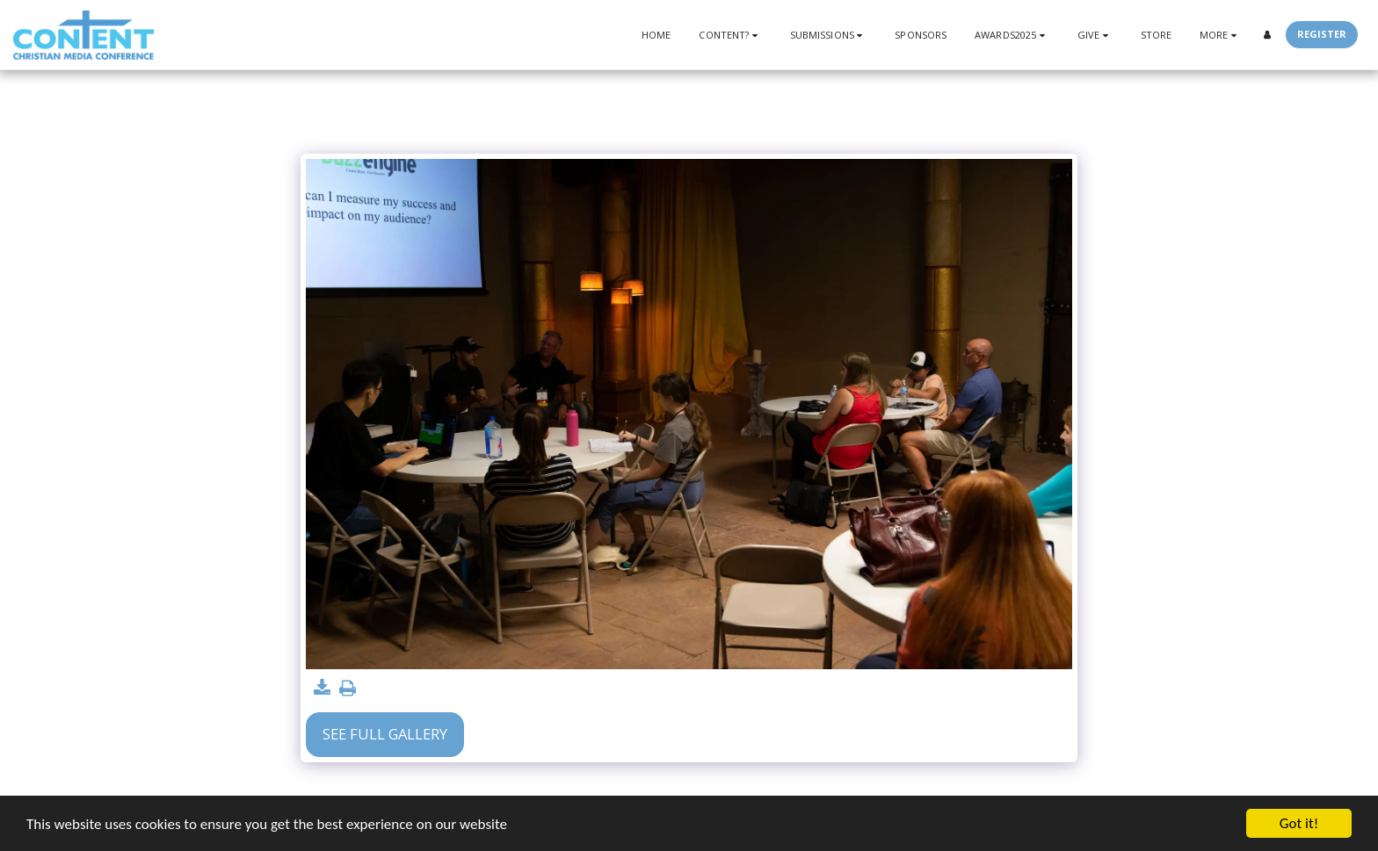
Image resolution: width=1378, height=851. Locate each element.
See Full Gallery (385, 734)
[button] (729, 35)
